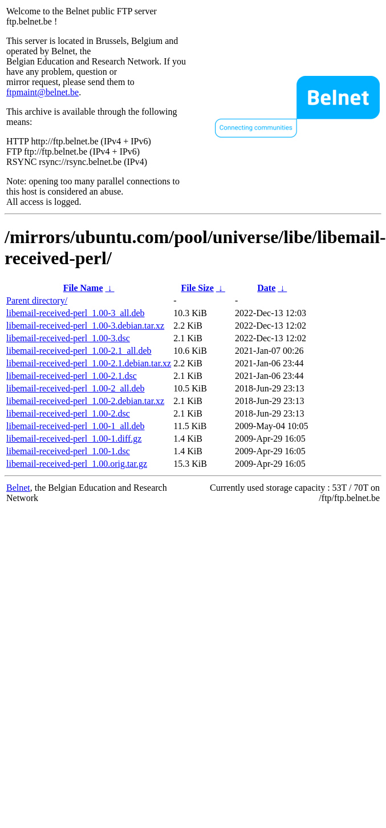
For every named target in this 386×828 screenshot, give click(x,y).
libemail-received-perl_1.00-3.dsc (68, 338)
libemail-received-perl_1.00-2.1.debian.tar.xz (88, 363)
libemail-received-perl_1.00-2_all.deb (75, 388)
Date (266, 288)
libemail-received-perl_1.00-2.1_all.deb (79, 351)
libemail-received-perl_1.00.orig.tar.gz (76, 463)
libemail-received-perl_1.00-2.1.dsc (71, 376)
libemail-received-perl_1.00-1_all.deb (75, 426)
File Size (197, 288)
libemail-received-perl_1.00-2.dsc (68, 413)
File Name (83, 288)
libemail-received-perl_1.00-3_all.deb (75, 313)
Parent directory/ (36, 300)
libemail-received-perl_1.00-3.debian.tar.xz (85, 325)
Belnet (18, 487)
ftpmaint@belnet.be (42, 92)
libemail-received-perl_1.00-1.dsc (68, 451)
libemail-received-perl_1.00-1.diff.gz (73, 438)
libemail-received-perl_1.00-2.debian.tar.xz (85, 401)
